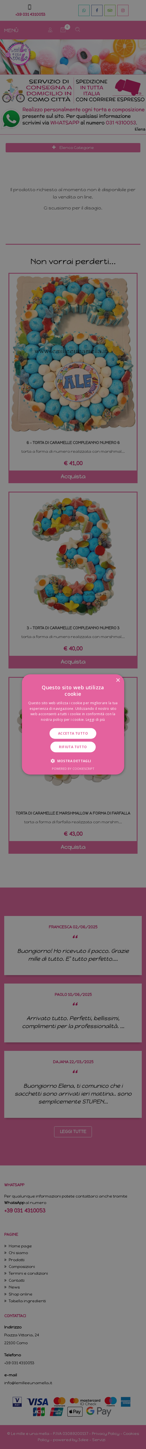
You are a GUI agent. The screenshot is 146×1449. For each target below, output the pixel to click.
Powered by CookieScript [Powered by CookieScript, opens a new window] (73, 768)
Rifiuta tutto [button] (73, 746)
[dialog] (73, 724)
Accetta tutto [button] (73, 733)
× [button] (118, 680)
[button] (73, 761)
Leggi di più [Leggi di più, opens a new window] (95, 719)
